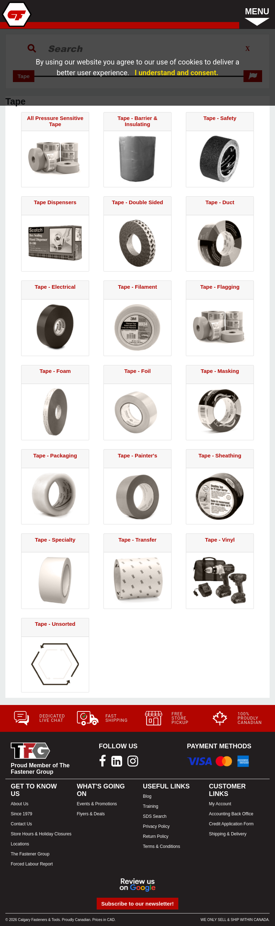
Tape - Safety (219, 118)
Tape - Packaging (55, 455)
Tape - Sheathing (219, 455)
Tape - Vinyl (220, 540)
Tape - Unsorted (55, 624)
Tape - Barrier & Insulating (137, 121)
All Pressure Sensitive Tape (55, 121)
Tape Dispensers (55, 202)
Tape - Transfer (137, 540)
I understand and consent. (176, 72)
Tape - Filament (137, 287)
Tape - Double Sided (137, 202)
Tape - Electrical (55, 287)
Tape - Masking (220, 371)
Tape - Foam (55, 371)
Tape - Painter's (137, 455)
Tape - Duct (220, 202)
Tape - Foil (137, 371)
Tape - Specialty (55, 540)
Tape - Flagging (220, 287)
